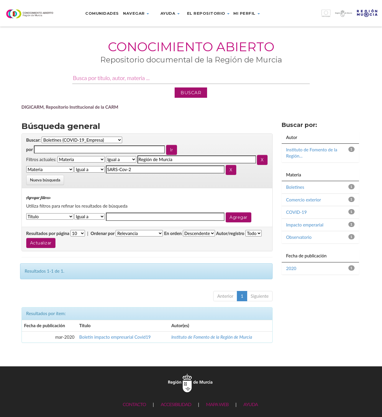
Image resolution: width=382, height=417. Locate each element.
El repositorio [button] (208, 13)
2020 (291, 268)
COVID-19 (296, 212)
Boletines (295, 187)
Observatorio (298, 237)
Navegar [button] (136, 13)
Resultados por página (48, 233)
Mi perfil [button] (246, 13)
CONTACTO (134, 404)
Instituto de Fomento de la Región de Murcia (211, 337)
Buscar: (33, 140)
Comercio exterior (303, 199)
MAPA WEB (217, 404)
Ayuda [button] (170, 13)
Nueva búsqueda (45, 179)
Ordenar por (103, 233)
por (29, 149)
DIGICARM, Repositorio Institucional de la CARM (70, 107)
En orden (173, 233)
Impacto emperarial (305, 224)
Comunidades (102, 13)
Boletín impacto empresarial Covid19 (115, 337)
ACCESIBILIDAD (176, 404)
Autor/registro (230, 233)
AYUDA (250, 404)
